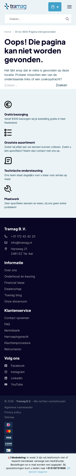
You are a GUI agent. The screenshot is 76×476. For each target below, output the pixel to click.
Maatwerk (11, 199)
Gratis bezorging (16, 114)
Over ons (10, 270)
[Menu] (69, 6)
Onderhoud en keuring (19, 276)
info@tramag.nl (21, 242)
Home (7, 31)
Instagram (18, 372)
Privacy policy (12, 412)
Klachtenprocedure (17, 343)
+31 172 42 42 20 (23, 236)
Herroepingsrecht (16, 336)
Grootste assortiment (19, 142)
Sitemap (9, 417)
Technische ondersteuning (23, 170)
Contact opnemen (16, 318)
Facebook (18, 365)
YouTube (17, 384)
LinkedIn (16, 378)
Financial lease (14, 282)
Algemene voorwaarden (18, 407)
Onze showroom (15, 301)
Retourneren (12, 349)
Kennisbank (12, 330)
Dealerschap (13, 289)
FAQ (7, 324)
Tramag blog (13, 295)
